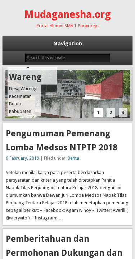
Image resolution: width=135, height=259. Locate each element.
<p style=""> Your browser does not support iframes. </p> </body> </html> (67, 129)
